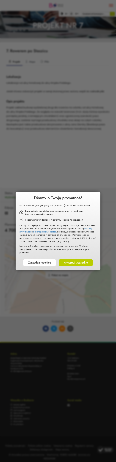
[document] (58, 231)
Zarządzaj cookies (39, 263)
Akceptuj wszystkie (76, 263)
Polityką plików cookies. (45, 231)
